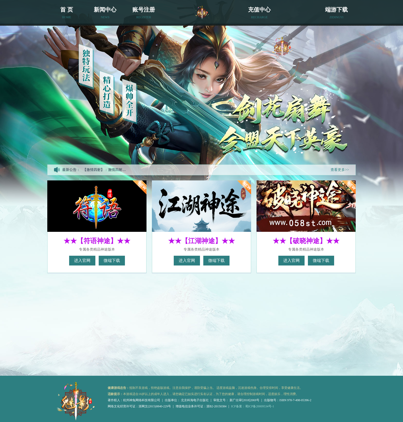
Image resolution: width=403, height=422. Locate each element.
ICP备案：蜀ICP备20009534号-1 (252, 406)
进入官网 (82, 260)
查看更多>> (340, 170)
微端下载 (112, 260)
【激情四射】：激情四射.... (104, 170)
